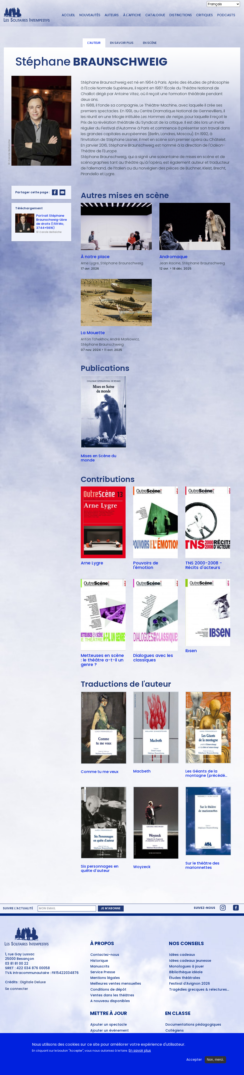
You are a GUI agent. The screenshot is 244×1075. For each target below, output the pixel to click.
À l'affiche (132, 15)
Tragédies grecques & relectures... (199, 990)
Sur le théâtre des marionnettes (202, 865)
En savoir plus (121, 43)
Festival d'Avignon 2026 (189, 984)
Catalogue (155, 15)
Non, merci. (215, 1059)
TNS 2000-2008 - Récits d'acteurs (203, 565)
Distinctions (180, 15)
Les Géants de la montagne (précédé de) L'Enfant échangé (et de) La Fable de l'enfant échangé (205, 773)
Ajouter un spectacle (108, 1025)
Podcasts (226, 15)
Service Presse (102, 972)
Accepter (194, 1059)
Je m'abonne (111, 908)
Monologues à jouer (186, 966)
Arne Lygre (92, 563)
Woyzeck (142, 867)
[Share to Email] (62, 192)
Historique (99, 961)
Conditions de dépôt (108, 990)
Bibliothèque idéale (186, 972)
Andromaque (173, 257)
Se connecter (16, 989)
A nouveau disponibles (110, 1001)
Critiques (204, 15)
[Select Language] (223, 4)
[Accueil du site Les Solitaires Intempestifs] (28, 15)
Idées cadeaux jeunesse (190, 961)
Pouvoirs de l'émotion (145, 565)
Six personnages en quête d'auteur (99, 868)
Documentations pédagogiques (193, 1025)
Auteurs (112, 15)
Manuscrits (99, 966)
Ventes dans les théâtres (112, 995)
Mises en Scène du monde (98, 458)
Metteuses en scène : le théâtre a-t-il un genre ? (102, 660)
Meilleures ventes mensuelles (115, 984)
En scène (150, 43)
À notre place (95, 257)
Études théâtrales (184, 978)
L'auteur (94, 43)
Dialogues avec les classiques (153, 658)
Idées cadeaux (182, 955)
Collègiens (174, 1031)
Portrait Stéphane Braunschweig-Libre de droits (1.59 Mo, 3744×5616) (51, 222)
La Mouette (93, 333)
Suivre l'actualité (18, 908)
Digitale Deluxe (33, 982)
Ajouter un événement (109, 1031)
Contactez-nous (104, 955)
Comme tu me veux (99, 772)
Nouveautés (89, 15)
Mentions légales (105, 978)
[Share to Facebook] (55, 192)
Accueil (68, 15)
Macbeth (142, 771)
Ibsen (191, 651)
